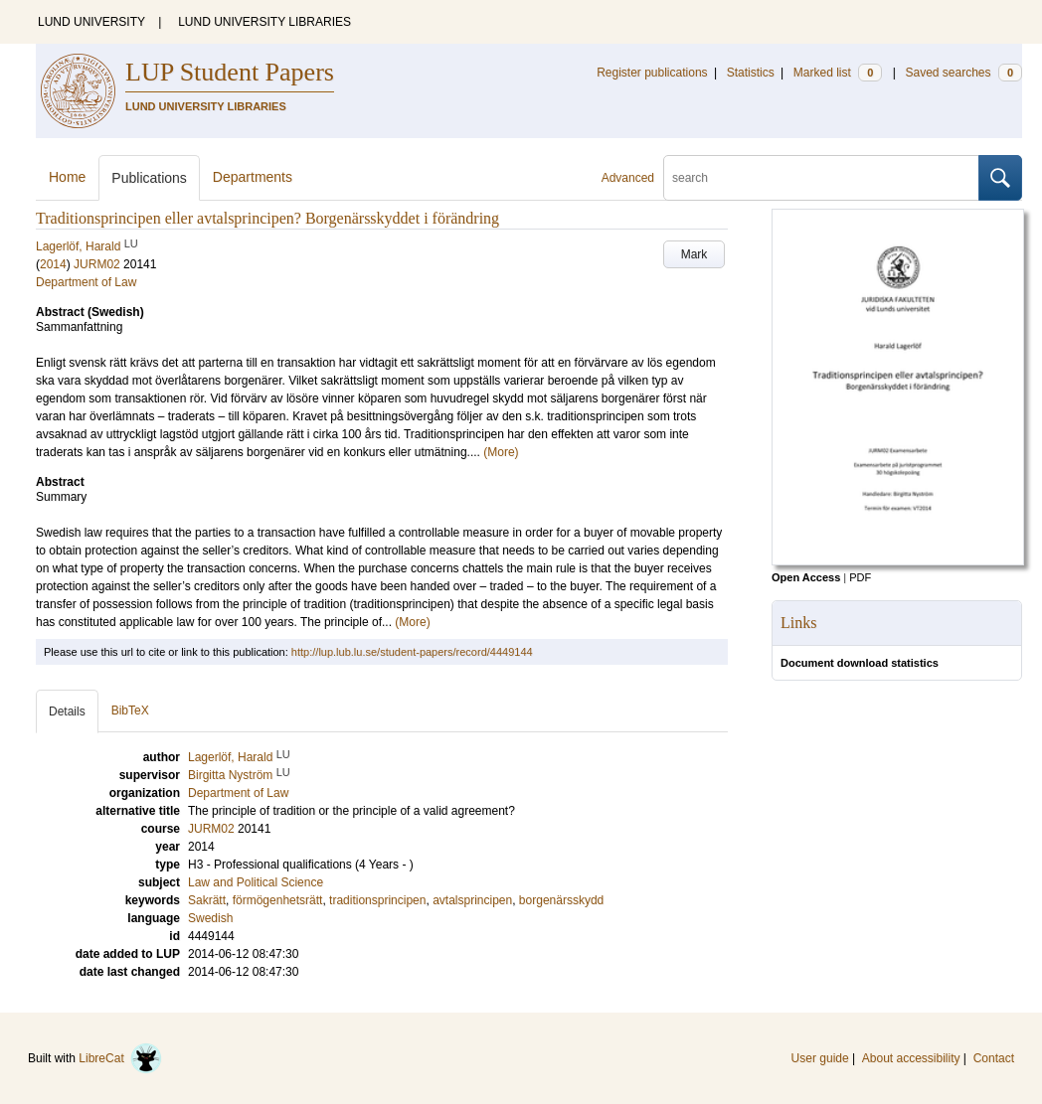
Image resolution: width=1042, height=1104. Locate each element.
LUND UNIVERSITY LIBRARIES (264, 22)
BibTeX (130, 710)
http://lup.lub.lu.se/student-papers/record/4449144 (412, 652)
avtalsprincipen (472, 900)
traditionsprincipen (377, 900)
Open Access (806, 577)
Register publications (652, 72)
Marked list (837, 72)
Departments (252, 177)
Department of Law (86, 282)
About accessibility (911, 1058)
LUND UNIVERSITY (91, 22)
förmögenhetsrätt (278, 900)
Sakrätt (207, 900)
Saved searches (963, 72)
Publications (149, 178)
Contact (993, 1058)
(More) (500, 452)
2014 (53, 264)
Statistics (751, 72)
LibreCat (120, 1058)
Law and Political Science (255, 882)
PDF (860, 577)
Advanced (628, 178)
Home (67, 177)
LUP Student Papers (229, 72)
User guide (820, 1058)
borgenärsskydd (561, 900)
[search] (821, 178)
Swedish (210, 918)
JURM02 (97, 264)
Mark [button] (694, 254)
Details (67, 711)
